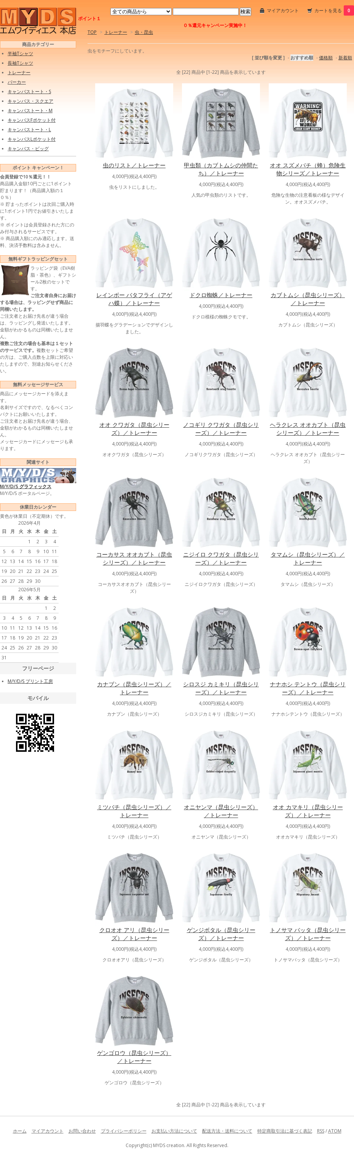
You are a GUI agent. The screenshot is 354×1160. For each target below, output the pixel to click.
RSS (320, 1131)
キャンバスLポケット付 (32, 139)
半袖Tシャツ (20, 53)
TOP (92, 32)
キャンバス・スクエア (30, 101)
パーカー (17, 82)
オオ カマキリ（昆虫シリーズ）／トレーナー (308, 811)
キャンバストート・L (29, 129)
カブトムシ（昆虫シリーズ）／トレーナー (308, 299)
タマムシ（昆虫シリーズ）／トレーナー (308, 558)
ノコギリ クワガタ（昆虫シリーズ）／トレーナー (221, 428)
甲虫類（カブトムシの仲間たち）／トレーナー (221, 169)
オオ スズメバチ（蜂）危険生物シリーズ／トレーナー (308, 169)
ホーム (20, 1131)
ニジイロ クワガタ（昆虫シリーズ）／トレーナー (221, 558)
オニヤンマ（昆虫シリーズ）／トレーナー (221, 811)
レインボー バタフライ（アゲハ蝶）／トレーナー (134, 299)
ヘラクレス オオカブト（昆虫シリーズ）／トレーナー (308, 428)
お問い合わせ (82, 1131)
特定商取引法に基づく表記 (284, 1131)
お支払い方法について (174, 1131)
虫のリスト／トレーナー (134, 165)
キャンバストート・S (29, 91)
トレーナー (115, 32)
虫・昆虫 (144, 32)
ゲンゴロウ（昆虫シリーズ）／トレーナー (134, 1057)
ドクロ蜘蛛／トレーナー (221, 295)
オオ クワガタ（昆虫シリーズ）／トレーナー (134, 428)
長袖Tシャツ (20, 63)
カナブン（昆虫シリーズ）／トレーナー (134, 688)
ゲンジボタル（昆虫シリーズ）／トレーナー (221, 934)
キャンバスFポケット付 (32, 120)
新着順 (345, 57)
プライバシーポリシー (124, 1131)
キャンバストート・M (30, 110)
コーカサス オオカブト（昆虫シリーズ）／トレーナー (134, 558)
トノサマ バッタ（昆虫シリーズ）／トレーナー (308, 934)
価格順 (326, 57)
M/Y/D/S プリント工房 (30, 681)
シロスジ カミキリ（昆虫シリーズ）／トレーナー (221, 688)
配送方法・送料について (227, 1131)
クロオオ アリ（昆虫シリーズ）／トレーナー (134, 934)
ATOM (334, 1131)
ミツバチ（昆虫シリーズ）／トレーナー (134, 811)
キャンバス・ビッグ (28, 148)
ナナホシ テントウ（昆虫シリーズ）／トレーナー (308, 688)
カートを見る (334, 10)
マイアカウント (283, 10)
